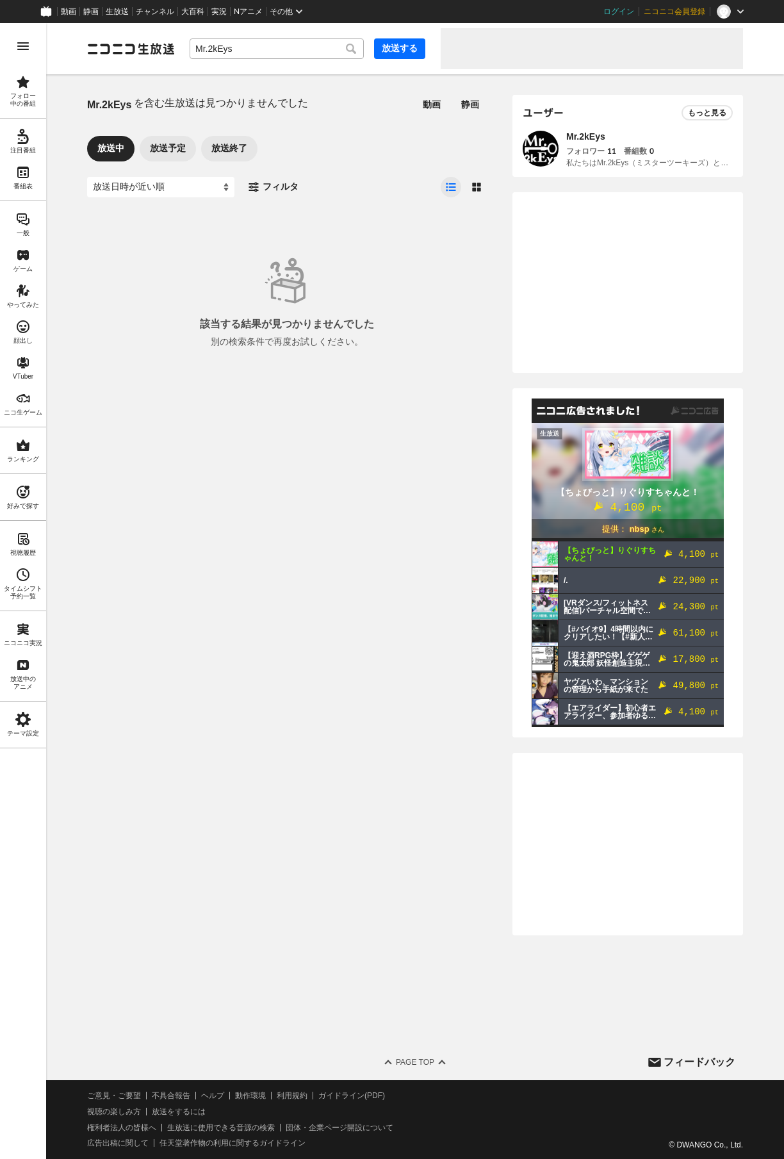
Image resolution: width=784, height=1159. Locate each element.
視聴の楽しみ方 (114, 1111)
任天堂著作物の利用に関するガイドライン (232, 1143)
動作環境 (250, 1095)
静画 (91, 11)
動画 (68, 11)
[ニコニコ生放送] (130, 48)
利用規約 (292, 1095)
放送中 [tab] (110, 148)
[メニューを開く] (23, 46)
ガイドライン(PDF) (351, 1095)
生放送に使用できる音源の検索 (221, 1127)
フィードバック (699, 1061)
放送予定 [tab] (168, 148)
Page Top (415, 1062)
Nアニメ (248, 11)
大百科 (192, 11)
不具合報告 (171, 1095)
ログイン (618, 11)
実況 (219, 11)
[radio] (451, 187)
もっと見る (707, 112)
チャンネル (155, 11)
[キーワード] (277, 48)
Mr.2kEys (585, 136)
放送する (400, 48)
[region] (23, 591)
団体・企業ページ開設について (339, 1127)
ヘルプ (212, 1095)
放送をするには (179, 1111)
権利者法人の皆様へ (121, 1127)
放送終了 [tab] (229, 148)
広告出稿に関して (118, 1142)
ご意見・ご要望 (114, 1095)
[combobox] (277, 48)
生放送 (117, 11)
